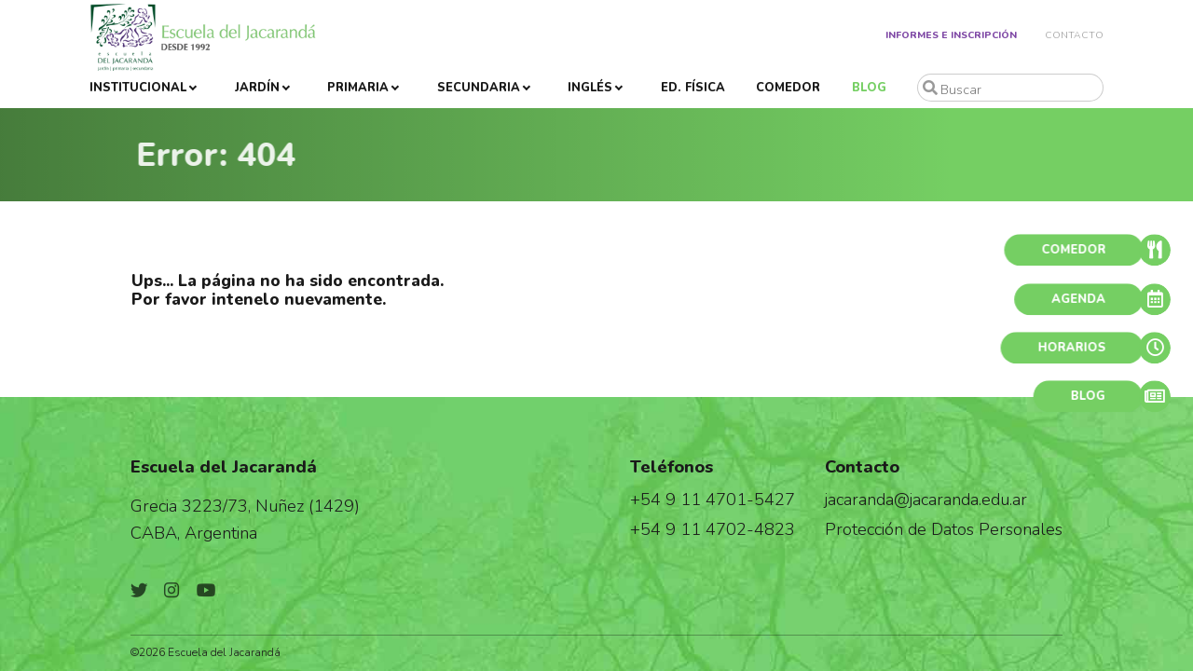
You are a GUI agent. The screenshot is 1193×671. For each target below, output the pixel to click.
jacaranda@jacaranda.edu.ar (926, 499)
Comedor (788, 87)
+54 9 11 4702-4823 (712, 529)
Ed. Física (693, 87)
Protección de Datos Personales (944, 529)
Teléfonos (671, 466)
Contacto (1074, 35)
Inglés (590, 87)
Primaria (358, 87)
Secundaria (478, 87)
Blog (869, 87)
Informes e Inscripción (951, 35)
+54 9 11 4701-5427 (712, 499)
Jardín (257, 87)
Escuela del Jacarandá (223, 466)
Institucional (137, 87)
